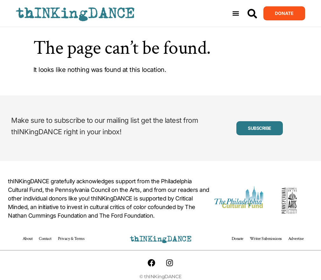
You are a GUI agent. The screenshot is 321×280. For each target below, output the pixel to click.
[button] (236, 13)
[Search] (252, 13)
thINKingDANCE (75, 13)
